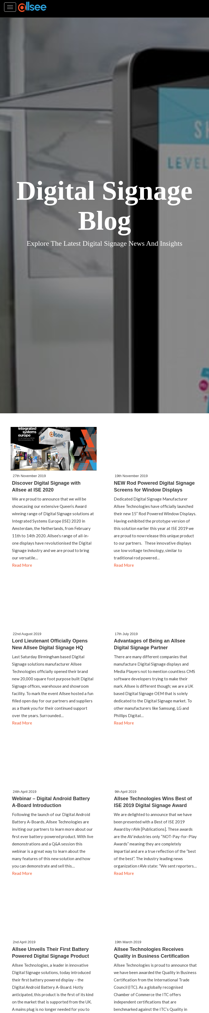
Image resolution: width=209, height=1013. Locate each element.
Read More (22, 565)
